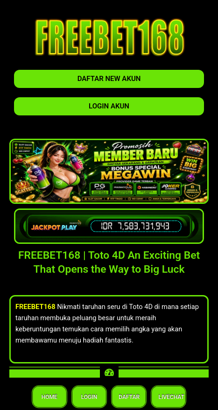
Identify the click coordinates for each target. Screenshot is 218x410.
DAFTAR (129, 397)
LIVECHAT (168, 397)
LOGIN (89, 397)
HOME (49, 397)
